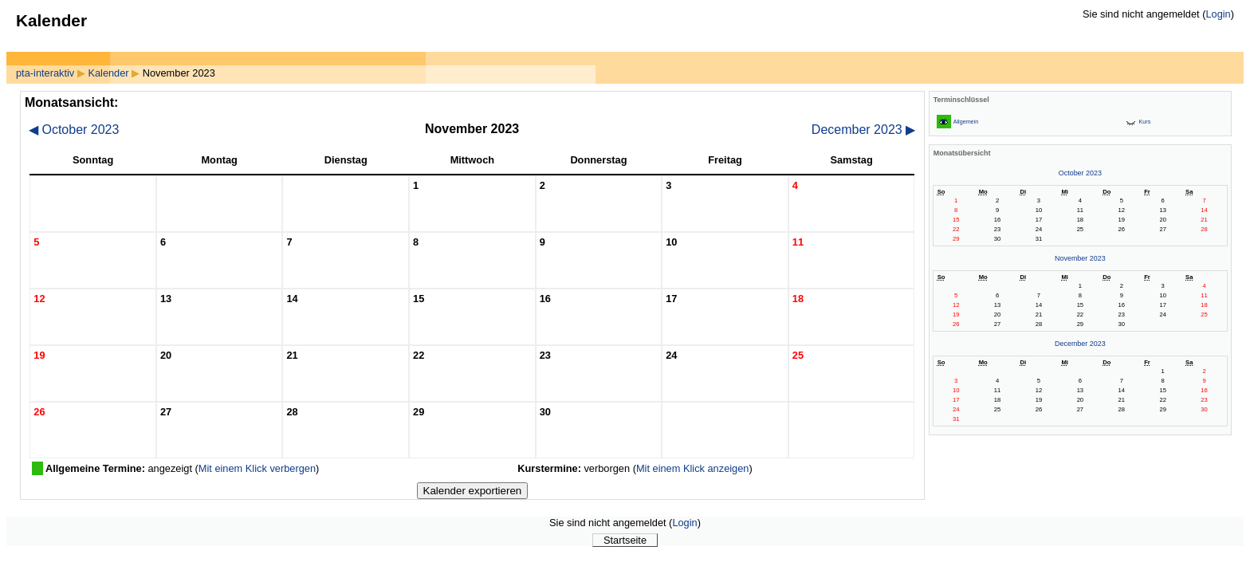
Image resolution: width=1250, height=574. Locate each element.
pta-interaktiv (45, 73)
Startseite (625, 540)
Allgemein (965, 122)
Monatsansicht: (71, 102)
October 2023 (74, 129)
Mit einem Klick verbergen (257, 468)
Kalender (108, 73)
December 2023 (863, 129)
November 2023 (1080, 258)
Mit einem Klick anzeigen (692, 468)
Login (1217, 14)
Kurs (1145, 122)
